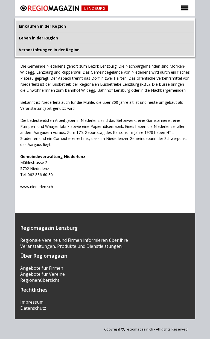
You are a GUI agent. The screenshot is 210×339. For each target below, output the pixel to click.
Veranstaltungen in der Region (49, 49)
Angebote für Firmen (41, 268)
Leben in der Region (38, 38)
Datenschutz (33, 308)
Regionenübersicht (39, 280)
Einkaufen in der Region (42, 26)
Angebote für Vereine (42, 274)
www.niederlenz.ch (36, 186)
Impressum (31, 302)
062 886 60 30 (40, 174)
